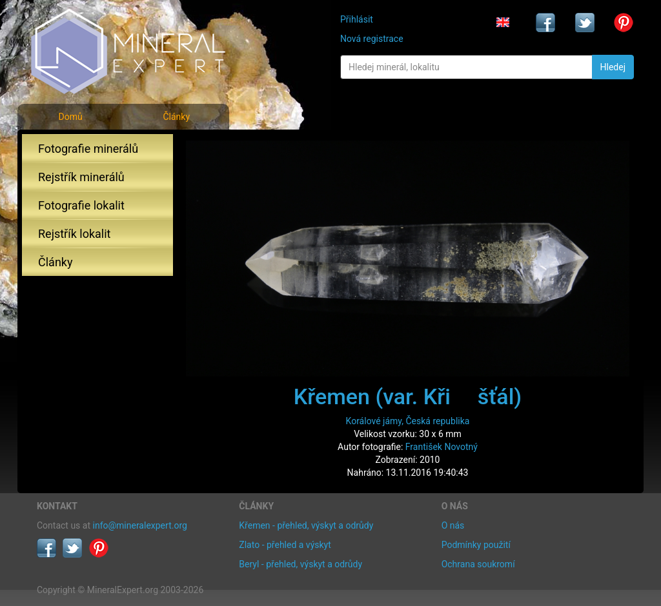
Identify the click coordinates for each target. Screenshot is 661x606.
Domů (70, 117)
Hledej (612, 67)
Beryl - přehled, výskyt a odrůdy (300, 564)
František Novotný (441, 447)
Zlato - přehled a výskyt (284, 545)
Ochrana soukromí (478, 564)
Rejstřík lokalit (74, 233)
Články (176, 117)
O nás (453, 525)
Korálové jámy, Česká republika (408, 421)
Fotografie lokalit (81, 205)
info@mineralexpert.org (140, 525)
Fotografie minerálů (88, 148)
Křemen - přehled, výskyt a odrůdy (306, 525)
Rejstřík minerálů (81, 177)
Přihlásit (356, 19)
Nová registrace (371, 39)
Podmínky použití (476, 545)
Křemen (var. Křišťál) (408, 396)
